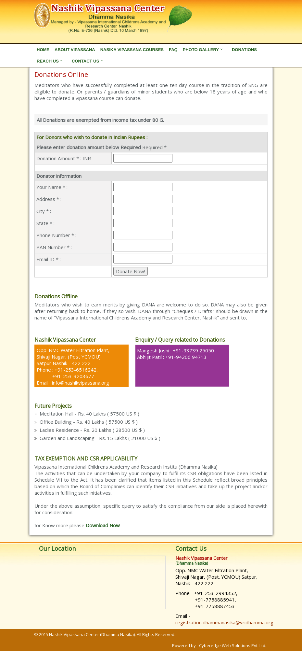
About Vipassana (75, 49)
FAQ (173, 49)
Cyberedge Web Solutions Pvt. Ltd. (232, 645)
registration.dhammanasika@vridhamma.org (224, 622)
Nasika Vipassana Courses (132, 49)
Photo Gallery (201, 49)
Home (43, 49)
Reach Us (48, 61)
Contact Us (85, 61)
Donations (244, 49)
